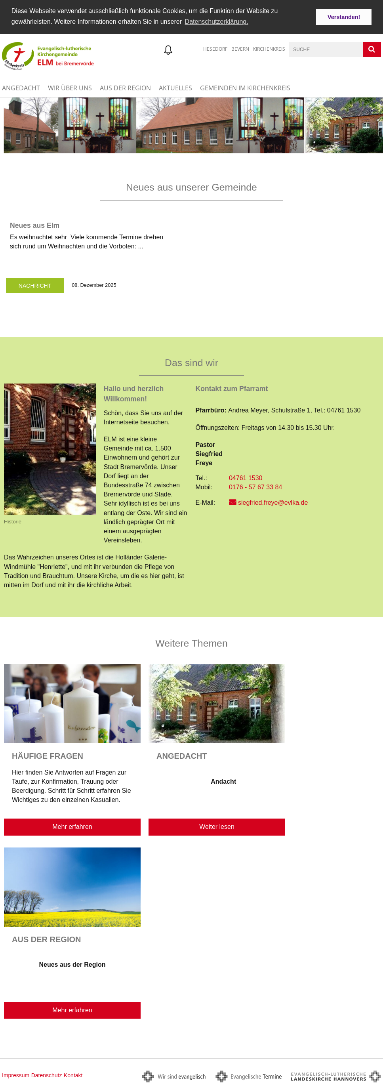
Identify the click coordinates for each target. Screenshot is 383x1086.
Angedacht (21, 87)
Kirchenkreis (269, 48)
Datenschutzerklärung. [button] (216, 21)
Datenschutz (46, 1074)
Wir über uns (70, 87)
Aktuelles (175, 87)
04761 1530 (246, 477)
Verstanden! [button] (344, 17)
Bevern (240, 48)
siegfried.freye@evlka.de (273, 501)
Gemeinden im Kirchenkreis (245, 87)
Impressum (15, 1074)
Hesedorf (215, 48)
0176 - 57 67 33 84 (255, 486)
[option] (191, 125)
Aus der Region (125, 87)
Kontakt (73, 1074)
